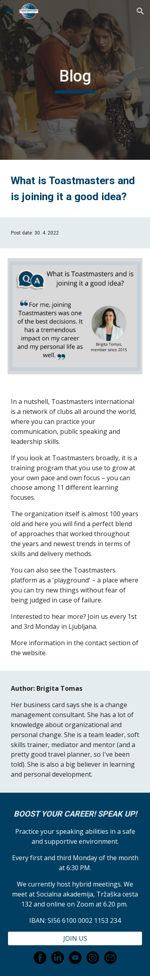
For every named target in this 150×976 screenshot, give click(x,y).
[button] (9, 11)
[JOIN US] (75, 938)
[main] (75, 80)
